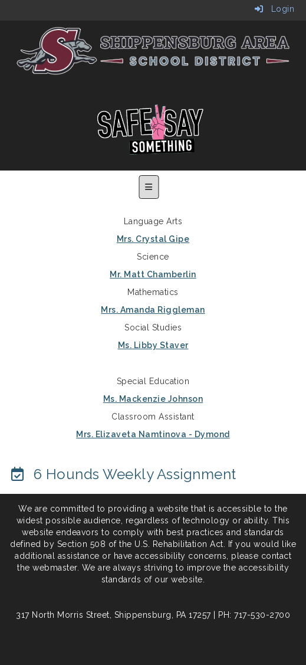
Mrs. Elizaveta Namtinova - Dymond (153, 434)
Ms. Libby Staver (153, 345)
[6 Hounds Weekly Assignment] (122, 474)
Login (275, 9)
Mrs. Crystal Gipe (153, 239)
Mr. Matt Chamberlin (153, 274)
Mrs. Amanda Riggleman (153, 310)
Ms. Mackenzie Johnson (153, 399)
